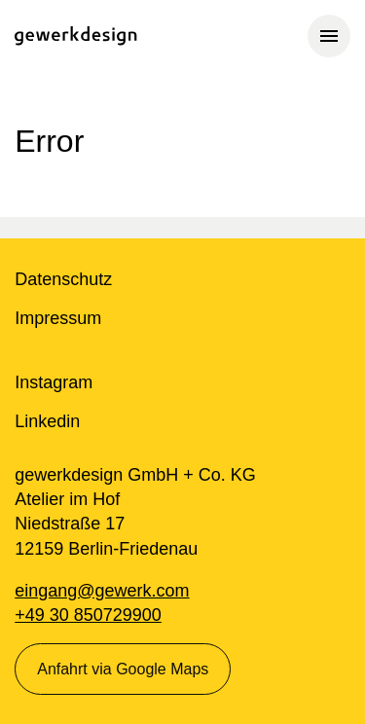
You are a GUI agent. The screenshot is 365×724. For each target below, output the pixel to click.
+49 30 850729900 (88, 615)
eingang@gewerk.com (102, 590)
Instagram (53, 382)
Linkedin (47, 421)
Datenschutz (63, 279)
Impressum (58, 318)
